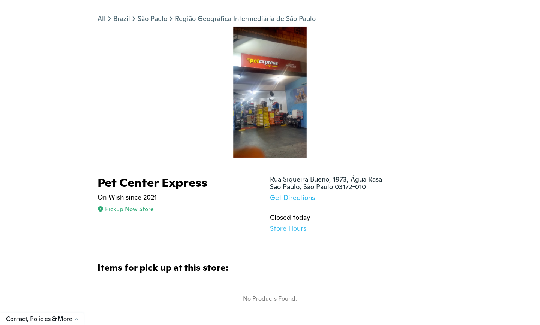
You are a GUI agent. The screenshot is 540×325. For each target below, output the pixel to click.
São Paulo (152, 18)
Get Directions (292, 197)
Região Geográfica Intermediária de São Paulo (245, 18)
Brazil (121, 18)
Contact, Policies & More (45, 319)
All (102, 18)
